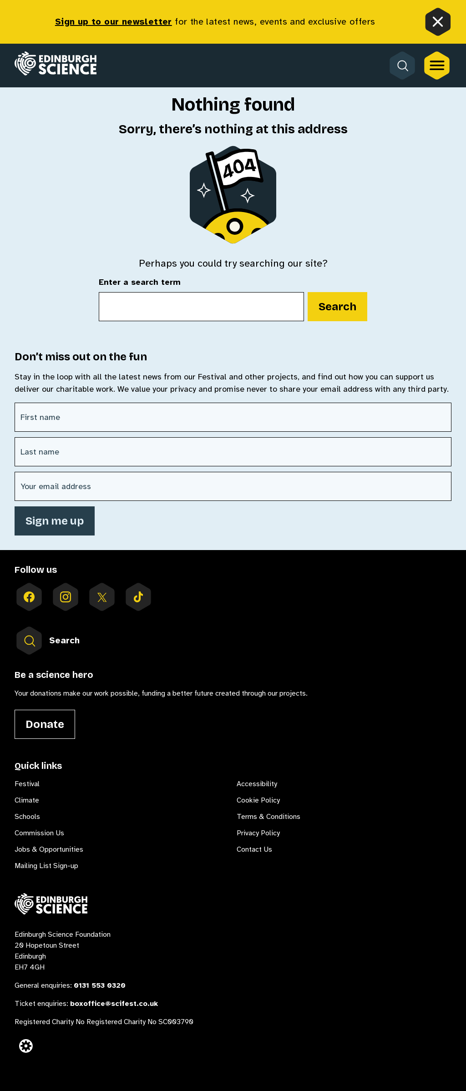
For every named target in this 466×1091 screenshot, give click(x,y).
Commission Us (39, 833)
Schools (27, 816)
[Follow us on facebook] (29, 596)
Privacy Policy (258, 833)
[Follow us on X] (101, 596)
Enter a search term (140, 282)
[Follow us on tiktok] (138, 596)
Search (337, 306)
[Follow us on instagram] (65, 596)
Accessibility (257, 783)
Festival (27, 783)
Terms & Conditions (268, 816)
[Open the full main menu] (436, 65)
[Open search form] (402, 65)
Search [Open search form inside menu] (47, 640)
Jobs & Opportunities (49, 849)
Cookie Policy (258, 800)
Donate (44, 724)
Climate (27, 800)
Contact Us (254, 849)
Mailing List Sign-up (46, 865)
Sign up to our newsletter (113, 21)
